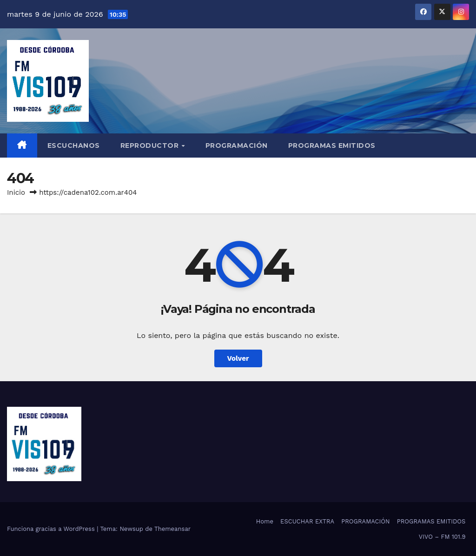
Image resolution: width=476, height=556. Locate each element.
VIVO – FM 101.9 (442, 536)
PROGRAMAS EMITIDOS (332, 145)
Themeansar (172, 528)
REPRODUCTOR (150, 145)
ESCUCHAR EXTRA (307, 521)
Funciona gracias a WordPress (52, 528)
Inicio (16, 192)
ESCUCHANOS (73, 145)
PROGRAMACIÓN (236, 145)
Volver (238, 358)
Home (264, 521)
